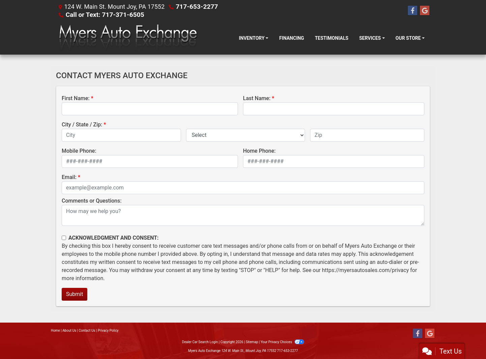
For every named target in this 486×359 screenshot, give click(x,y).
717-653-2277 (197, 6)
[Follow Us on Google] (424, 11)
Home (55, 330)
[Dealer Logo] (127, 38)
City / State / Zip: (82, 124)
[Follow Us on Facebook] (412, 11)
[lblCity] (121, 135)
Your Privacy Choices (282, 342)
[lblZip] (367, 135)
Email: (69, 177)
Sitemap (252, 342)
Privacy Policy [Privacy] (108, 330)
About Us (69, 330)
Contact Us (87, 330)
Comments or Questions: (92, 201)
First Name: (76, 98)
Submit (74, 294)
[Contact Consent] (64, 238)
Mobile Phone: (79, 151)
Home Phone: (259, 151)
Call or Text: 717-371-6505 (105, 15)
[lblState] (245, 135)
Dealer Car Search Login (200, 342)
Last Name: (257, 98)
